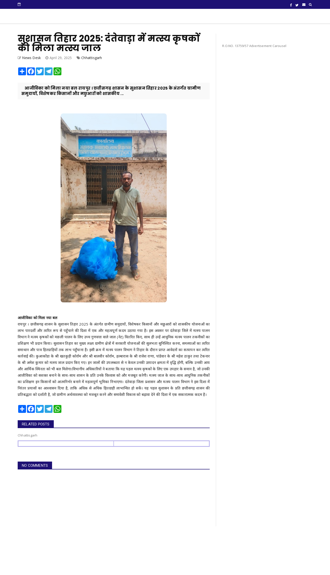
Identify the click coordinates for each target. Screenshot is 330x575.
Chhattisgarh (91, 57)
